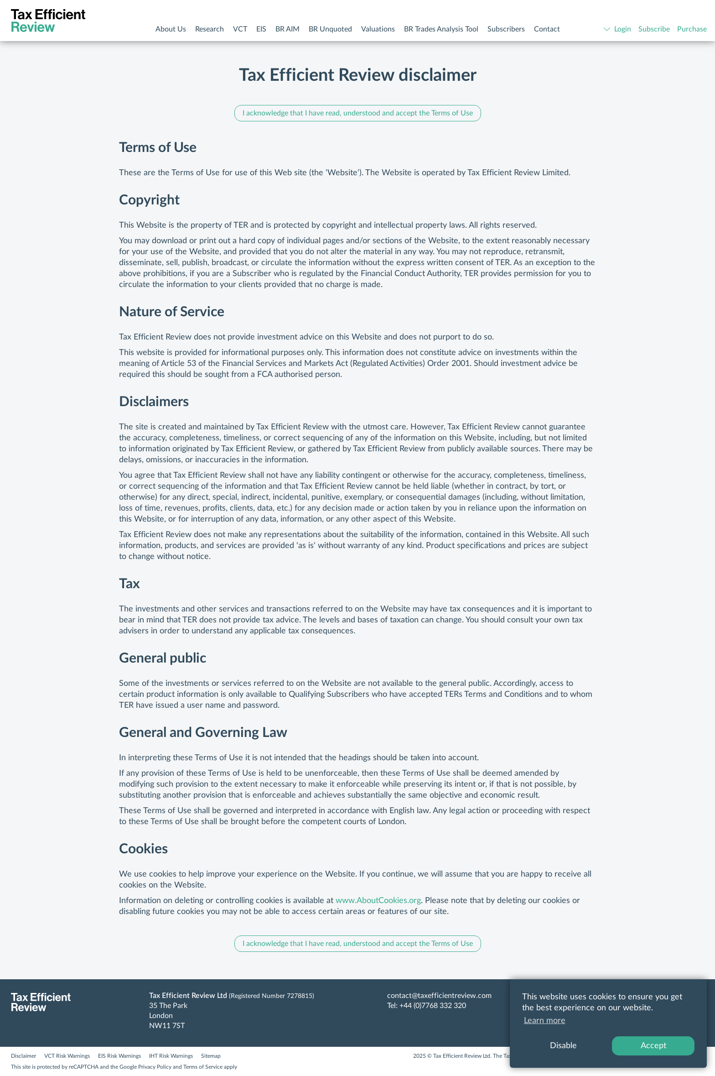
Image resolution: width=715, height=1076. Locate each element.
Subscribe (654, 29)
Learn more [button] (544, 1021)
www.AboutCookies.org (378, 901)
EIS (261, 29)
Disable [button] (563, 1046)
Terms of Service (203, 1067)
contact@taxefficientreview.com (439, 995)
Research (209, 29)
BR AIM (287, 29)
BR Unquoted (330, 29)
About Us (170, 29)
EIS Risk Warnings (119, 1056)
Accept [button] (653, 1046)
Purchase (692, 29)
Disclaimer (23, 1056)
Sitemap (211, 1056)
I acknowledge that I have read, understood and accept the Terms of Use (358, 113)
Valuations (378, 29)
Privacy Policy (154, 1067)
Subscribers (506, 29)
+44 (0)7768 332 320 (432, 1005)
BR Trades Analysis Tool (441, 29)
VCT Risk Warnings (67, 1056)
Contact (547, 29)
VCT (240, 29)
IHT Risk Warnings (171, 1056)
